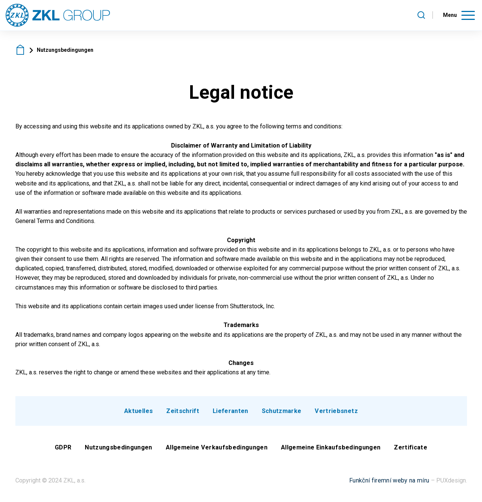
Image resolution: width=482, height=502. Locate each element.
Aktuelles (138, 411)
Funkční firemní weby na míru (389, 480)
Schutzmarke (282, 411)
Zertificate (410, 447)
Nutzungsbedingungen (118, 447)
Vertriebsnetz (336, 411)
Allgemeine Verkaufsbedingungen (216, 447)
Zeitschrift (182, 411)
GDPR (63, 447)
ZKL (20, 50)
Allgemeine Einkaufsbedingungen (330, 447)
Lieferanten (230, 411)
